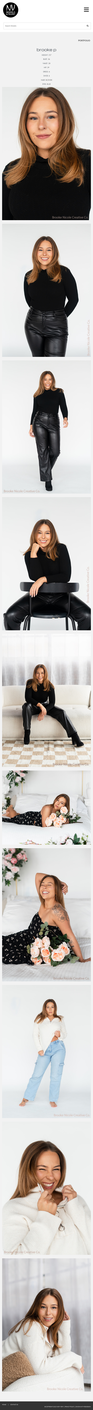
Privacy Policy (69, 1407)
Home (4, 1404)
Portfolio (84, 40)
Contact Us (14, 1404)
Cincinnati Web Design (83, 1407)
